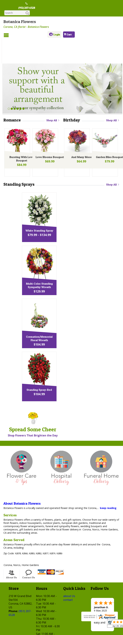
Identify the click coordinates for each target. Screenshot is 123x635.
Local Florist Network (66, 626)
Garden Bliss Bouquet (108, 134)
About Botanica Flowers (22, 480)
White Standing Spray (61, 207)
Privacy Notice (40, 626)
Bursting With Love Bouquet (21, 136)
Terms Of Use (19, 626)
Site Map (88, 626)
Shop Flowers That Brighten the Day (33, 412)
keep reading (108, 484)
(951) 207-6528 (26, 8)
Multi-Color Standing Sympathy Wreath (60, 261)
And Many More (80, 134)
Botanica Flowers (19, 21)
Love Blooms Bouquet (49, 134)
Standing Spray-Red (60, 366)
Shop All (53, 96)
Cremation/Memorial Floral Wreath (60, 314)
